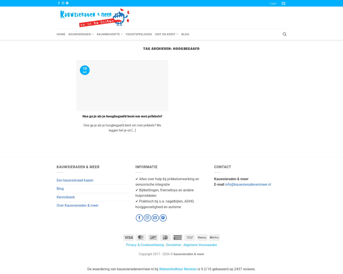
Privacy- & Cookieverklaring (145, 245)
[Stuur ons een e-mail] (155, 218)
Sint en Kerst (166, 34)
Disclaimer (173, 245)
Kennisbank (66, 197)
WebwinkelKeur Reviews (178, 269)
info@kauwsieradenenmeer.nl (248, 184)
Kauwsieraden (81, 34)
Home (61, 34)
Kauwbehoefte (110, 34)
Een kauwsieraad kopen (75, 180)
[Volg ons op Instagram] (63, 3)
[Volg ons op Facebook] (59, 3)
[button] (273, 3)
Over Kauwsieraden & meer (77, 205)
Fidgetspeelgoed (139, 34)
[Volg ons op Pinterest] (67, 3)
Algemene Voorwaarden (200, 245)
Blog (185, 34)
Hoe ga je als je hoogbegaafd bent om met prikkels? (122, 116)
